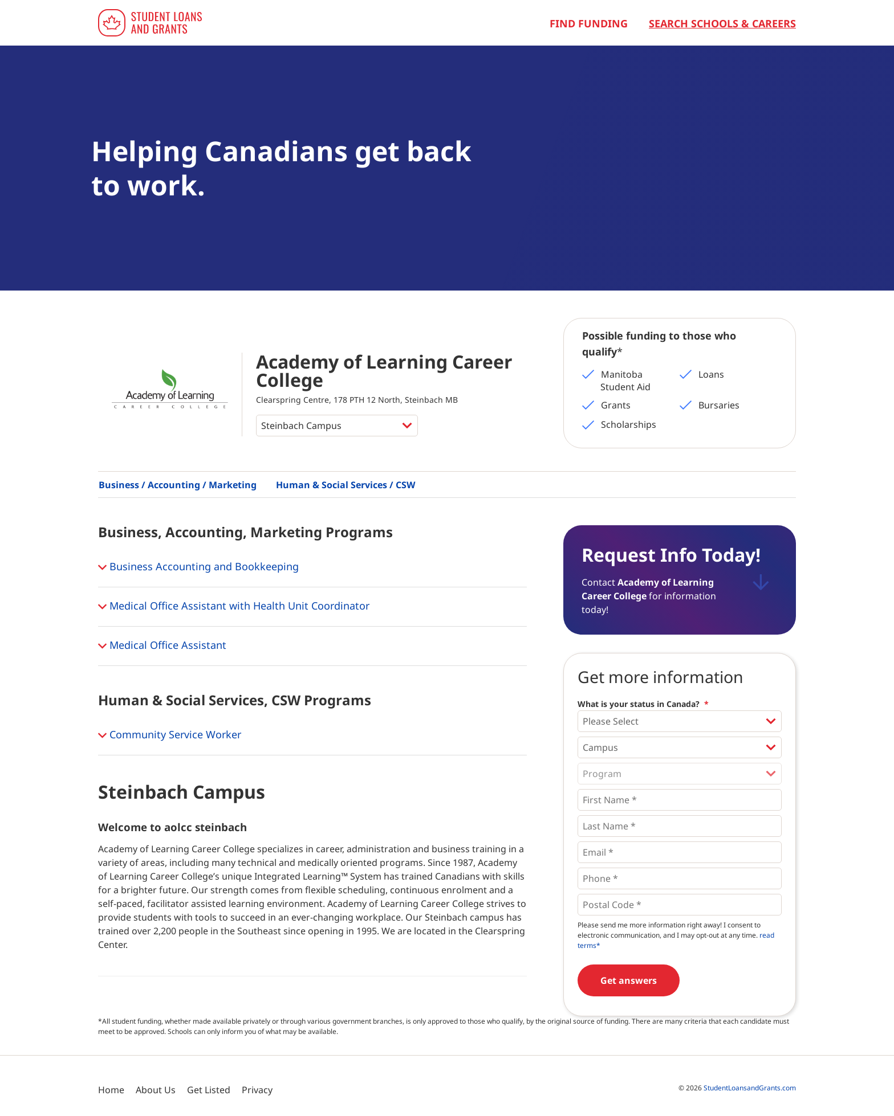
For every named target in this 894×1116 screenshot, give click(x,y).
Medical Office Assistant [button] (162, 646)
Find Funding (589, 23)
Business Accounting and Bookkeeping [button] (198, 567)
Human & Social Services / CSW (345, 485)
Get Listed (208, 1090)
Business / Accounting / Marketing (178, 485)
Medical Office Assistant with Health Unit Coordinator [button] (233, 606)
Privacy (257, 1090)
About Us (156, 1090)
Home (111, 1090)
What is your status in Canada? (643, 704)
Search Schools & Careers (722, 23)
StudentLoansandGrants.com (750, 1088)
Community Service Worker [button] (169, 735)
